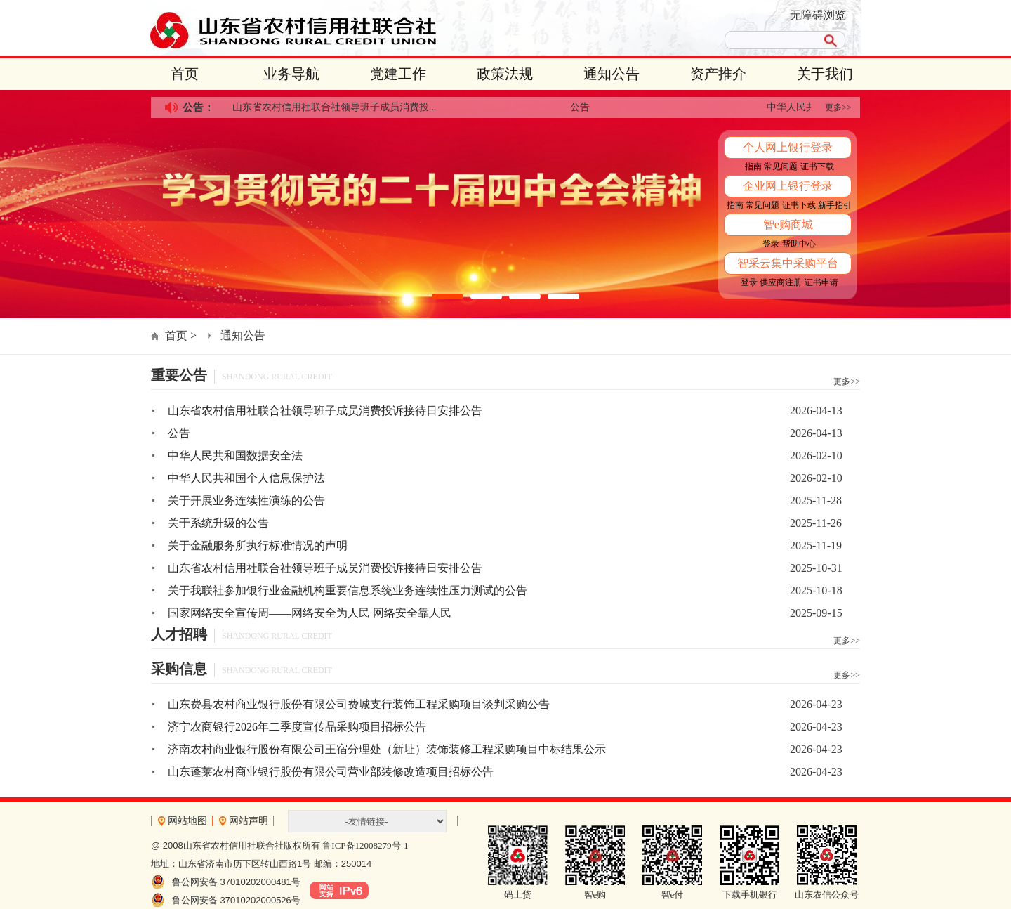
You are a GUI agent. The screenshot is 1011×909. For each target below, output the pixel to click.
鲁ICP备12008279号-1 (365, 845)
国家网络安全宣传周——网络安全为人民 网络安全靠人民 (309, 613)
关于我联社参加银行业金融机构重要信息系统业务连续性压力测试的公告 (347, 590)
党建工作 (398, 73)
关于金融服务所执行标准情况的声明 (258, 545)
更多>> (838, 107)
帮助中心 (799, 244)
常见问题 (781, 166)
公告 (583, 107)
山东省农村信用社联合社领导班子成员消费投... (337, 107)
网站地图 (187, 821)
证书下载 (817, 166)
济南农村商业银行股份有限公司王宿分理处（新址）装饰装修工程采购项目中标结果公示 (387, 749)
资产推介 (718, 73)
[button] (447, 296)
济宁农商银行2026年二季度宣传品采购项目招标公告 (297, 727)
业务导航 (291, 73)
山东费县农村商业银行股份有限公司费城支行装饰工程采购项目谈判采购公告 (359, 704)
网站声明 (248, 821)
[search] (771, 40)
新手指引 (835, 205)
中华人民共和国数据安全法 (235, 456)
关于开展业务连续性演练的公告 (246, 500)
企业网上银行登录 (788, 186)
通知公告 (611, 73)
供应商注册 (781, 282)
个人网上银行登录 (788, 147)
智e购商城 (788, 224)
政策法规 (505, 73)
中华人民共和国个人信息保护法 (246, 478)
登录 (770, 244)
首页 (185, 73)
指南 (753, 166)
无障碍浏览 (818, 15)
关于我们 (825, 73)
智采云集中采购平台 (787, 263)
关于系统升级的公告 (218, 523)
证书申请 (821, 282)
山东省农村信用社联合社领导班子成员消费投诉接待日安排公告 (325, 411)
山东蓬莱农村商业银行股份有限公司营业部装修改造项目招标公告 (331, 772)
